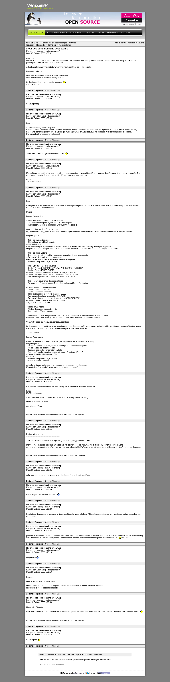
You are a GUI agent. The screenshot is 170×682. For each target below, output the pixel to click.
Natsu (39, 468)
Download (89, 33)
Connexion (51, 45)
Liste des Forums (41, 43)
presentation (76, 33)
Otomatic (41, 116)
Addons (100, 33)
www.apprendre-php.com (49, 134)
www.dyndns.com (63, 475)
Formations (112, 33)
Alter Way (125, 33)
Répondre (39, 90)
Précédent (131, 43)
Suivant (141, 43)
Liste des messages (59, 43)
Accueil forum (36, 33)
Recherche (40, 45)
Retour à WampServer (57, 33)
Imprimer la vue (65, 45)
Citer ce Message (52, 90)
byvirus (40, 51)
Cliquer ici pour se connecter (52, 665)
